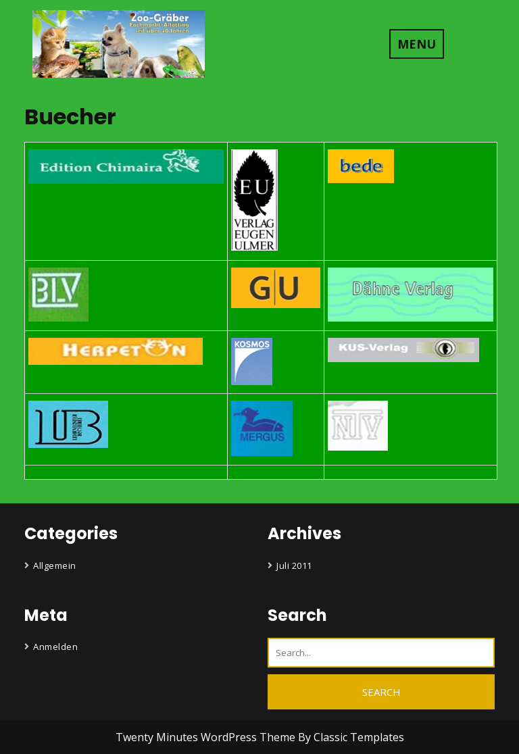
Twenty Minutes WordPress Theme (207, 737)
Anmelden (55, 646)
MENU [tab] (416, 44)
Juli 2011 (294, 565)
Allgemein (54, 565)
